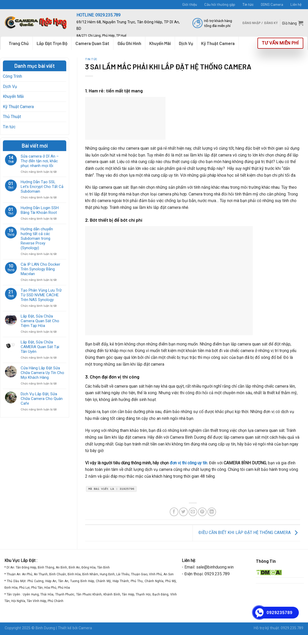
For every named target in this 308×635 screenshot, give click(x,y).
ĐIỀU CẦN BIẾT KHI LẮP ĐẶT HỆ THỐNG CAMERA (249, 532)
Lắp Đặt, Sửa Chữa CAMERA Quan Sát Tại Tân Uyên (40, 347)
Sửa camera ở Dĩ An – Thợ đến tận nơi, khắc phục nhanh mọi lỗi (40, 161)
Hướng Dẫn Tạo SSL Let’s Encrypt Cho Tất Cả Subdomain (42, 187)
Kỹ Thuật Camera (18, 106)
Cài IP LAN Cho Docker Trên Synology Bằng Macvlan (40, 269)
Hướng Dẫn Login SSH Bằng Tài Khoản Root (40, 210)
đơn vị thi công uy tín (188, 462)
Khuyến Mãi (13, 96)
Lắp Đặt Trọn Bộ (52, 43)
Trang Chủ (19, 43)
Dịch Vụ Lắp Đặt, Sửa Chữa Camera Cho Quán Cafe (42, 399)
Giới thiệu (189, 4)
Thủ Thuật (12, 116)
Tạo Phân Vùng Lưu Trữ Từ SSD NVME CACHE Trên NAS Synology (41, 295)
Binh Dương (45, 628)
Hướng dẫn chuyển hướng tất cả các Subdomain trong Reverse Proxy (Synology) (37, 238)
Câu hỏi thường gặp (219, 4)
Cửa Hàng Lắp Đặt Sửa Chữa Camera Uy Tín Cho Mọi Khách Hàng (42, 373)
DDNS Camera (272, 4)
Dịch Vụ (10, 86)
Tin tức (248, 4)
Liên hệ (295, 4)
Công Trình (12, 76)
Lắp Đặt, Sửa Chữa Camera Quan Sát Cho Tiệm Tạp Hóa (40, 321)
